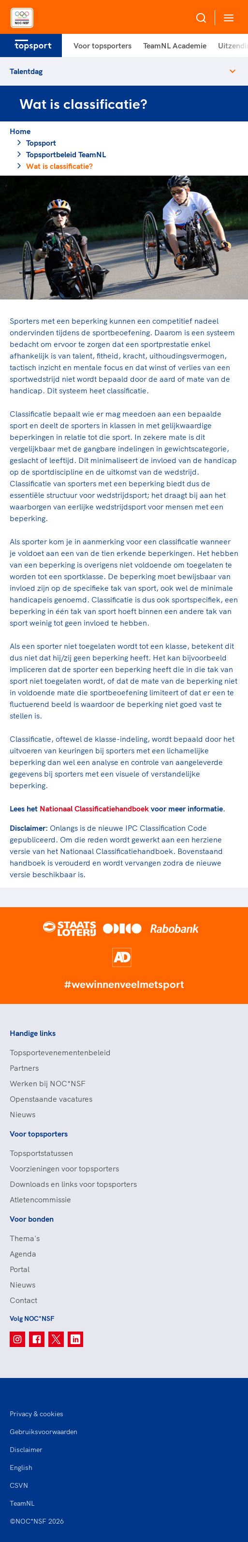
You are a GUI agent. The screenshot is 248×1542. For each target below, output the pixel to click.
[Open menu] (227, 18)
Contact (23, 1300)
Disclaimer (26, 1449)
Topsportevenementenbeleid (60, 1052)
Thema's (25, 1238)
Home (20, 131)
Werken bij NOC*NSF (48, 1083)
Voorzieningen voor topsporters (64, 1168)
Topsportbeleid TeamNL (66, 154)
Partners (24, 1068)
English (21, 1467)
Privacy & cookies (36, 1413)
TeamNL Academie (174, 45)
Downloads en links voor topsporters (73, 1184)
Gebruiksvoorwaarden (43, 1431)
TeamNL (22, 1503)
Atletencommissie (40, 1199)
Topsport (41, 143)
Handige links (33, 1033)
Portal (19, 1269)
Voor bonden (32, 1219)
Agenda (23, 1253)
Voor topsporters (102, 45)
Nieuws (22, 1114)
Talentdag (26, 71)
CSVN (19, 1485)
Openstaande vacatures (51, 1099)
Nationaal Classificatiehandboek (94, 808)
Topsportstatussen (41, 1153)
